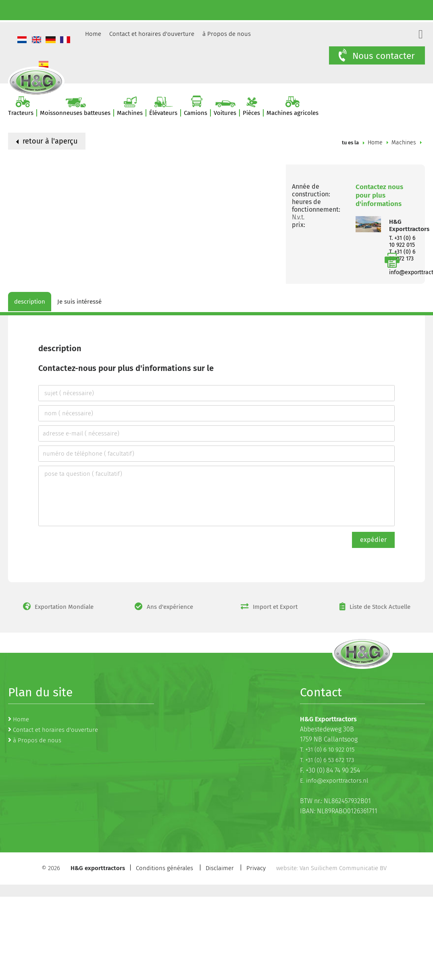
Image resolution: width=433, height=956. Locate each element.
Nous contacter (376, 55)
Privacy (256, 868)
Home (93, 33)
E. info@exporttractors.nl (334, 780)
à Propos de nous (226, 33)
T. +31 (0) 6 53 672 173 (327, 760)
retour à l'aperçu (46, 141)
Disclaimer (220, 868)
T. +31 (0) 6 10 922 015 (402, 241)
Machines (403, 142)
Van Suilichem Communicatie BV (343, 868)
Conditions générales (164, 868)
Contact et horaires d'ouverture (151, 33)
